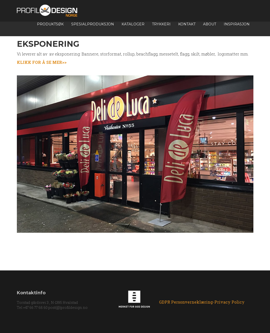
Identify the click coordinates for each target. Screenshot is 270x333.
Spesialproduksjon (92, 24)
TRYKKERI (161, 24)
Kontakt (187, 24)
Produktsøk (50, 24)
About (209, 24)
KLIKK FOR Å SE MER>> (42, 62)
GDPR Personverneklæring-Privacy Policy (202, 302)
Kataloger (133, 24)
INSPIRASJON (237, 24)
